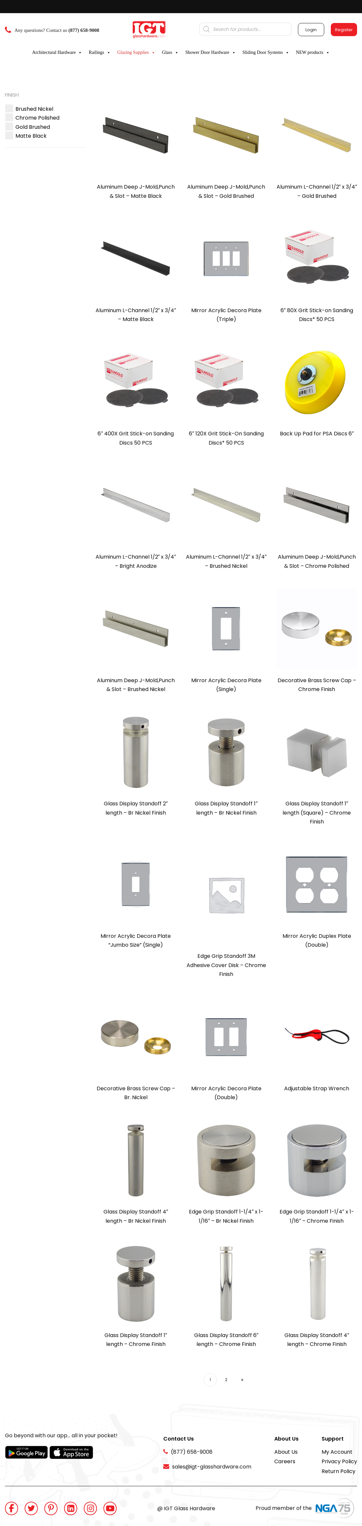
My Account (337, 1452)
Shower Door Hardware (210, 52)
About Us (286, 1452)
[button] (34, 109)
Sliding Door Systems (265, 52)
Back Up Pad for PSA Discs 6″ (317, 433)
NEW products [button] (313, 52)
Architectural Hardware (57, 52)
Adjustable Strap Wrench (316, 1088)
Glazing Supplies (136, 52)
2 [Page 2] (226, 1379)
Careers (284, 1461)
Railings (100, 52)
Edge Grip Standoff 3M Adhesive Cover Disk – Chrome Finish (226, 965)
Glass (170, 52)
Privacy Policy (339, 1461)
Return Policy (338, 1471)
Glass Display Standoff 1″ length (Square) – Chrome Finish (317, 812)
